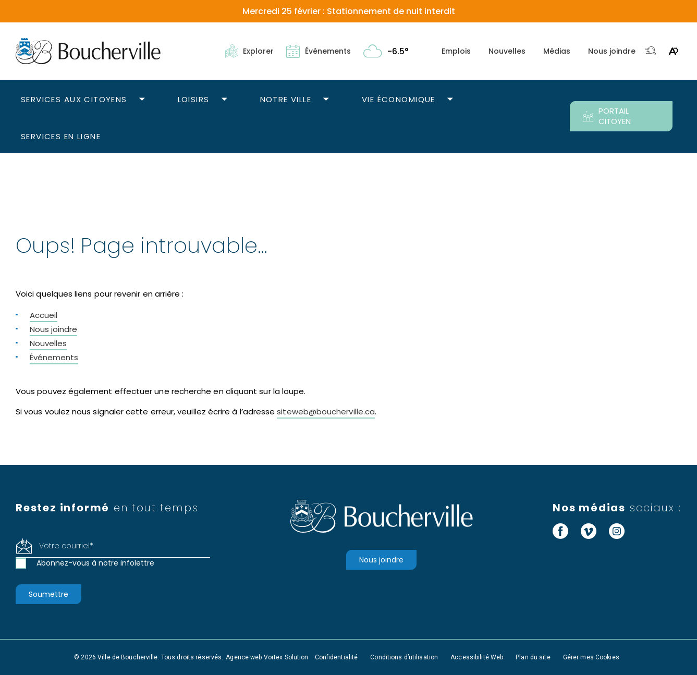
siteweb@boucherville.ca (326, 411)
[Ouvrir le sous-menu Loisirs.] (224, 100)
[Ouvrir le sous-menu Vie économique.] (450, 100)
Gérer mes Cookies (591, 657)
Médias (556, 51)
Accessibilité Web (476, 657)
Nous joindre (611, 51)
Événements (54, 357)
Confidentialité (336, 657)
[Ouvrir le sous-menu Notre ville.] (326, 100)
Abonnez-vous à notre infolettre (95, 563)
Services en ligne (61, 136)
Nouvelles (506, 51)
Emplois (456, 51)
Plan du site (533, 657)
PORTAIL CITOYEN (607, 116)
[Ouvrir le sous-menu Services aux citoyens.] (142, 100)
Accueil (43, 315)
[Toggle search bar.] (650, 51)
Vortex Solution (286, 657)
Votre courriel (66, 546)
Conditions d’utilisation (404, 657)
